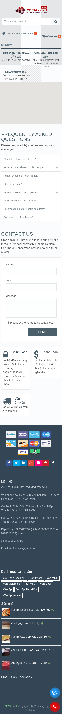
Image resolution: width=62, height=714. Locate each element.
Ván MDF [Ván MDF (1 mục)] (52, 578)
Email (9, 280)
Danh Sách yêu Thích (17, 33)
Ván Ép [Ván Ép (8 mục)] (7, 589)
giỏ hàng (49, 36)
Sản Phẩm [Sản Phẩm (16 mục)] (36, 578)
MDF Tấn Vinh (9, 706)
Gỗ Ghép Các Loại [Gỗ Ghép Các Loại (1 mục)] (14, 578)
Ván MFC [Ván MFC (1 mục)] (30, 583)
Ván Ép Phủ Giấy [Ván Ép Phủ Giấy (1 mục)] (26, 589)
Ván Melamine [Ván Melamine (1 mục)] (11, 583)
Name (9, 264)
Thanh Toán (50, 352)
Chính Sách (19, 352)
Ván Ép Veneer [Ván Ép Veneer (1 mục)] (12, 595)
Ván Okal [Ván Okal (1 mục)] (45, 583)
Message (11, 296)
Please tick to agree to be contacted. (31, 322)
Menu (5, 45)
